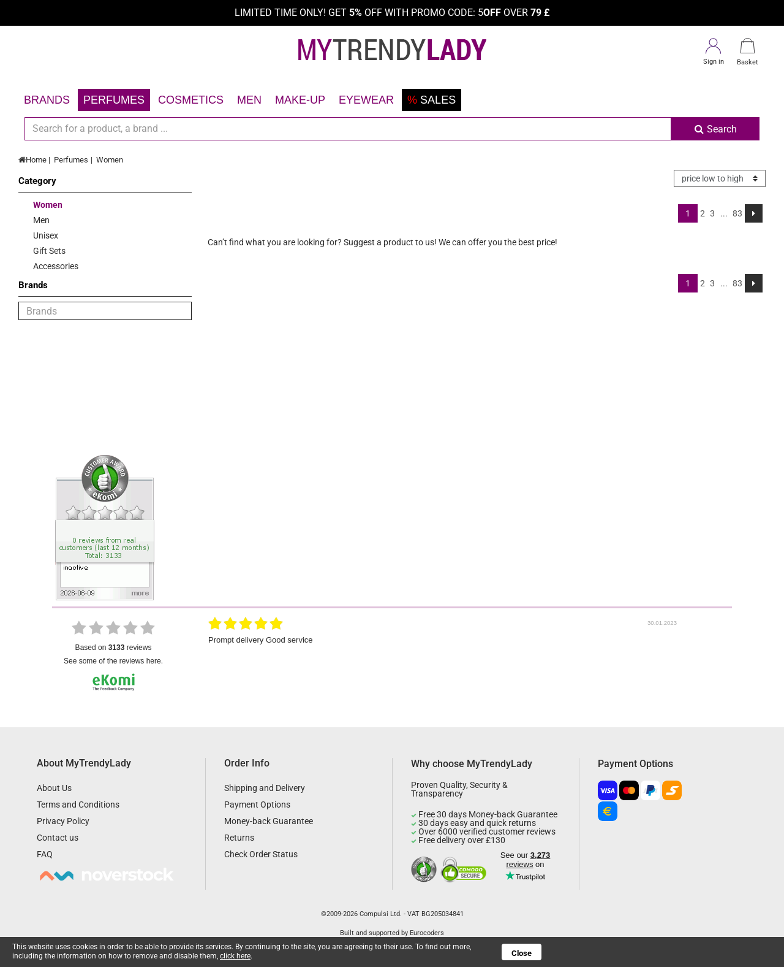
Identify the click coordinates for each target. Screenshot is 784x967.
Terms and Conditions (78, 804)
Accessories (55, 266)
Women (109, 159)
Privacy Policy (63, 821)
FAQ (45, 854)
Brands (47, 100)
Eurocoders (427, 933)
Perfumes (114, 100)
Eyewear (366, 100)
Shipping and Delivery (264, 788)
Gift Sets (49, 251)
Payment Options (257, 804)
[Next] (754, 213)
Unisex (45, 235)
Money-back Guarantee (268, 821)
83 (737, 213)
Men (249, 100)
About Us (54, 788)
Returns (239, 838)
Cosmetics (191, 100)
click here (235, 956)
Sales (431, 100)
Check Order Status (261, 854)
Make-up (300, 100)
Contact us (57, 838)
